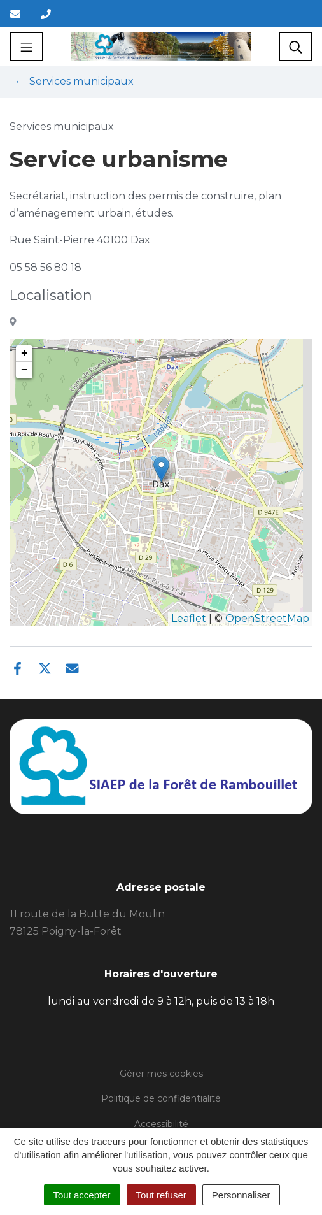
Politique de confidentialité (161, 1098)
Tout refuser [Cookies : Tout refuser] (161, 1195)
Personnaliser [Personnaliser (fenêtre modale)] (241, 1195)
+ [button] (24, 353)
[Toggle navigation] (26, 46)
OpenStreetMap (267, 618)
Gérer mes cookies (161, 1073)
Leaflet (188, 618)
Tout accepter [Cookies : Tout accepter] (82, 1195)
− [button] (24, 370)
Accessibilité (161, 1124)
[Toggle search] (295, 46)
